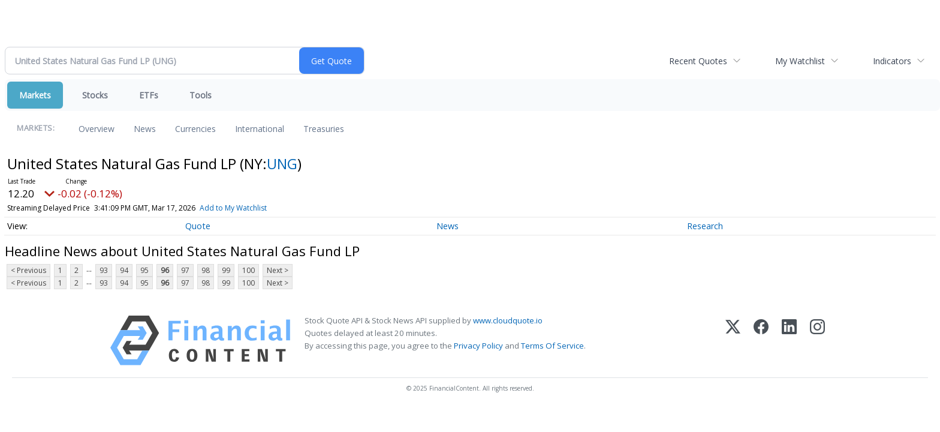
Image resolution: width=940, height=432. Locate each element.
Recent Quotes (698, 61)
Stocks (95, 95)
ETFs (148, 95)
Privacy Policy (478, 345)
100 (248, 270)
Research (705, 226)
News (145, 128)
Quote (197, 226)
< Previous (28, 270)
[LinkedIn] (789, 340)
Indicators (892, 61)
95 (144, 270)
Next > (277, 270)
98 (205, 270)
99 (226, 270)
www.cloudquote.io (508, 320)
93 (104, 270)
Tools (200, 95)
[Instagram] (817, 340)
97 (185, 270)
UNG (282, 163)
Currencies (195, 128)
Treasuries (323, 128)
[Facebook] (761, 340)
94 (124, 270)
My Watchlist (800, 61)
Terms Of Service (552, 345)
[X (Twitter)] (733, 340)
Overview (97, 128)
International (259, 128)
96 (165, 270)
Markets (35, 95)
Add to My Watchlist (233, 208)
